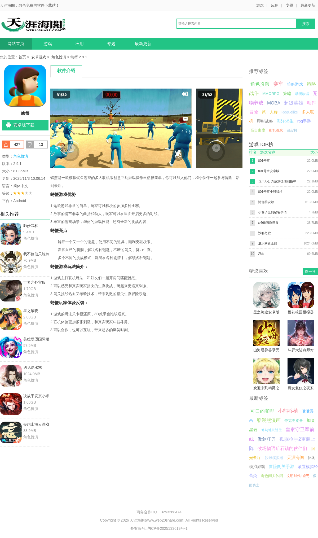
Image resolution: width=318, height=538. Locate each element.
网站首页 (15, 43)
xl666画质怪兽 (268, 223)
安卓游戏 (38, 57)
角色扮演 (58, 57)
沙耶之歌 (264, 233)
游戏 (260, 5)
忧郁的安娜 (266, 202)
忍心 (261, 254)
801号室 (264, 161)
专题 (289, 5)
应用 (275, 5)
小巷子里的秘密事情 (272, 212)
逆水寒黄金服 (267, 243)
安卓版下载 (23, 125)
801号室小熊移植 (270, 192)
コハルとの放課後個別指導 (277, 181)
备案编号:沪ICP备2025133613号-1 (159, 528)
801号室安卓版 (268, 171)
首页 (22, 57)
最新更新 (308, 5)
